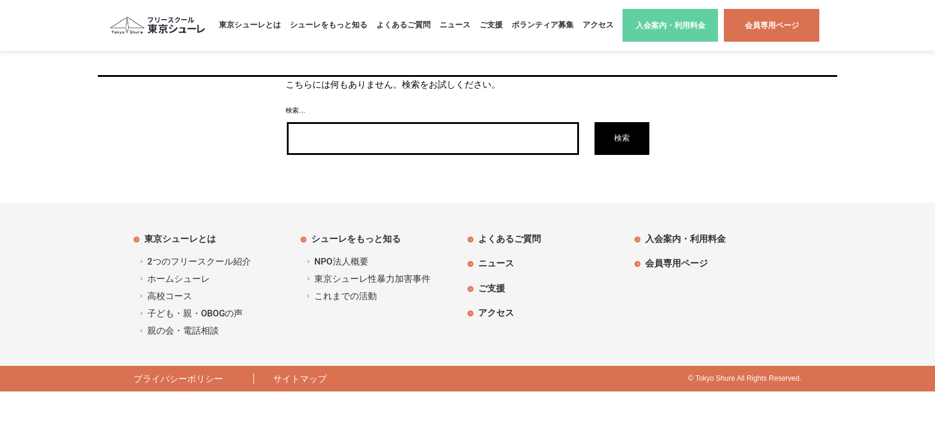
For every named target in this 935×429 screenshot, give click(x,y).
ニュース (454, 24)
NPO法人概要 (341, 261)
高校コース (169, 296)
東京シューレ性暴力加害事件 (372, 278)
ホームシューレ (178, 278)
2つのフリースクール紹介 (199, 261)
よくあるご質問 (403, 24)
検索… (295, 110)
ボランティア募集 (543, 24)
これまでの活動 (345, 296)
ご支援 (491, 24)
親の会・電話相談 (183, 330)
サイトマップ (300, 379)
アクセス (598, 24)
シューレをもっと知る (328, 24)
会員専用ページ (676, 263)
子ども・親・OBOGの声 (195, 313)
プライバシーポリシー (183, 379)
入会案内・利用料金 (685, 239)
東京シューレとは (250, 24)
